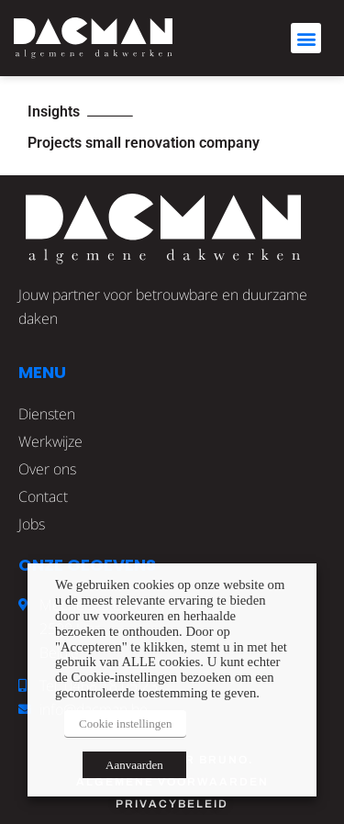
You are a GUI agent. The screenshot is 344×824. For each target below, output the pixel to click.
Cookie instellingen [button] (125, 723)
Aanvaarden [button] (134, 765)
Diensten (46, 414)
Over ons (47, 469)
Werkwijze (50, 441)
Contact (43, 496)
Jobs (31, 524)
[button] (306, 38)
